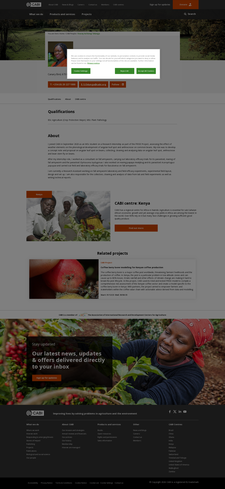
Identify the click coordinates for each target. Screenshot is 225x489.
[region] (113, 64)
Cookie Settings (81, 71)
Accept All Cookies (146, 71)
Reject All (125, 71)
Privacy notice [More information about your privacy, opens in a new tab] (93, 63)
